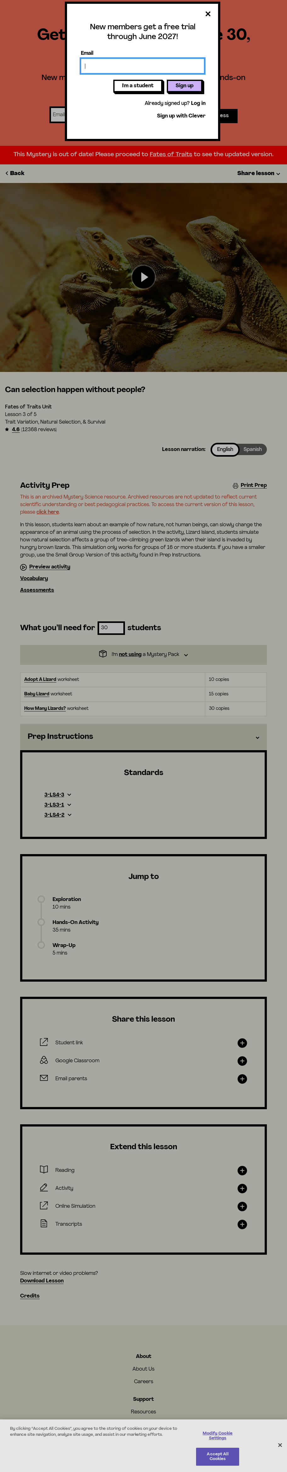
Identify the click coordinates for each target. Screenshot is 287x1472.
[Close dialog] (208, 14)
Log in (198, 103)
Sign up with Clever (181, 116)
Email (87, 53)
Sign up (185, 85)
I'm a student (138, 85)
